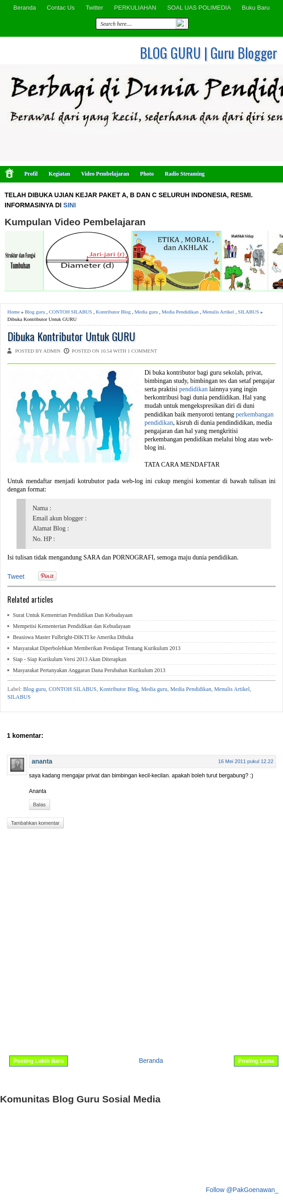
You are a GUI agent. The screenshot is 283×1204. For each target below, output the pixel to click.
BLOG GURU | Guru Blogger (208, 52)
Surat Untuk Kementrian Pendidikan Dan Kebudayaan (73, 615)
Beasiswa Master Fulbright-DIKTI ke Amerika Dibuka (73, 637)
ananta (42, 761)
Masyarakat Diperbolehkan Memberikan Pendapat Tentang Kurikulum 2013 (97, 648)
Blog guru (35, 311)
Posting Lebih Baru (38, 1061)
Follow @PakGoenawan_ (242, 1189)
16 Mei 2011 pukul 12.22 (245, 761)
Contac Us (61, 7)
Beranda (24, 7)
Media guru (146, 311)
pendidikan (193, 389)
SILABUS (248, 311)
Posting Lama (256, 1061)
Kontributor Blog (113, 311)
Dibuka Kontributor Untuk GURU (71, 336)
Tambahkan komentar (35, 823)
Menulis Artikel (218, 311)
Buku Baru (256, 7)
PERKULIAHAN (135, 7)
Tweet (15, 576)
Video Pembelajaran (105, 174)
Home (13, 311)
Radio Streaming (185, 174)
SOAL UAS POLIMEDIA (199, 7)
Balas (39, 804)
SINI (69, 205)
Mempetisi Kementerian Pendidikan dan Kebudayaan (72, 626)
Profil (31, 174)
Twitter (94, 7)
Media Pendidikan (180, 311)
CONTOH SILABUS (70, 311)
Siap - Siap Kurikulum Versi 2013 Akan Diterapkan (69, 659)
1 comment (142, 351)
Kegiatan (59, 174)
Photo (147, 174)
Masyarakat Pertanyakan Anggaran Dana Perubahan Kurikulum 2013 (89, 670)
